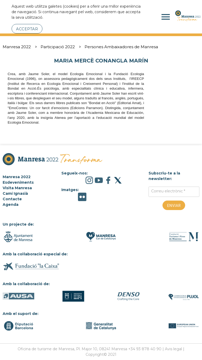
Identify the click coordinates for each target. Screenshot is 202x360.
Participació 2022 (58, 46)
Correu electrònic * (168, 191)
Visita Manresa (17, 188)
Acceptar (27, 29)
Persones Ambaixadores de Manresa (121, 46)
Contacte (12, 199)
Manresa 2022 (17, 46)
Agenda (10, 204)
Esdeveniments (18, 182)
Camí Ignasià (15, 193)
